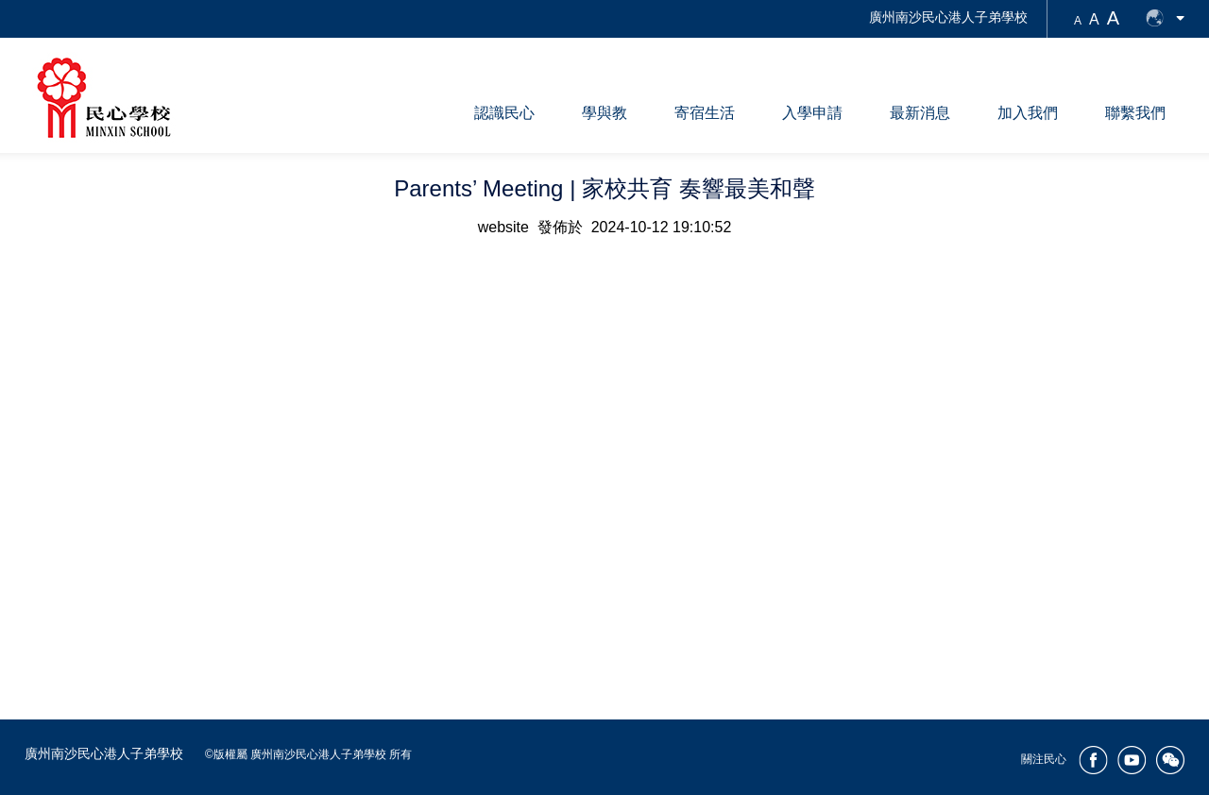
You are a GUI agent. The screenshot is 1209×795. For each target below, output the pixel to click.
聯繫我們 (1135, 113)
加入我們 (1027, 113)
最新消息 (920, 113)
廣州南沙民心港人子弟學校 (948, 17)
